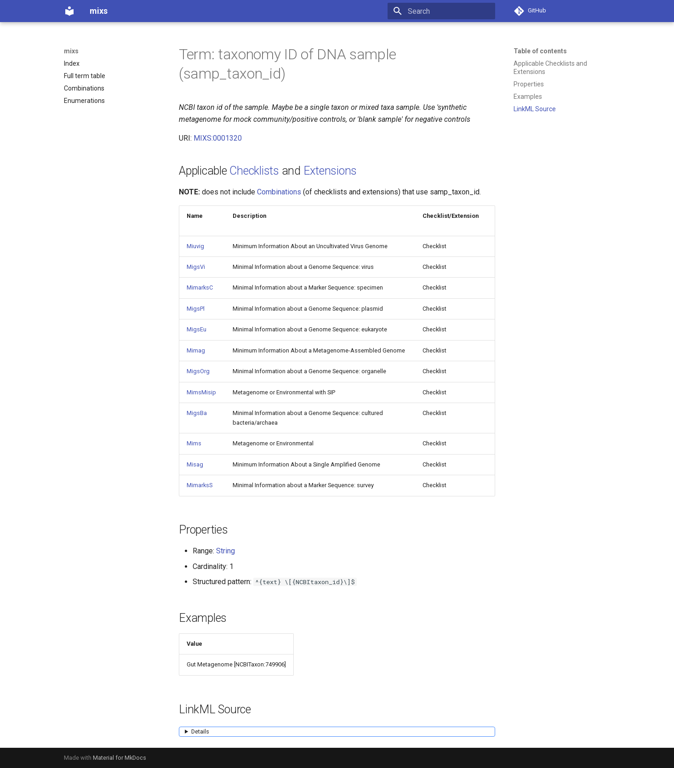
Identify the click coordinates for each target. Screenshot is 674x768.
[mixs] (69, 11)
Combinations (279, 192)
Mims (194, 443)
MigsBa (197, 413)
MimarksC (200, 287)
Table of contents (540, 51)
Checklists (254, 170)
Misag (195, 464)
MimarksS (199, 485)
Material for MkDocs (119, 757)
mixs (71, 51)
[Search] (441, 11)
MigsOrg (198, 371)
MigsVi (196, 266)
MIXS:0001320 (218, 138)
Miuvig (195, 246)
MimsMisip (201, 392)
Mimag (196, 350)
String (225, 550)
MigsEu (196, 329)
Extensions (330, 170)
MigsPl (196, 308)
